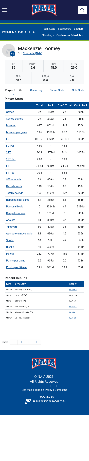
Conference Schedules (69, 35)
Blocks (10, 247)
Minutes (11, 125)
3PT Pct (11, 159)
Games (10, 112)
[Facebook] (44, 386)
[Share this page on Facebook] (14, 342)
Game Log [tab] (36, 90)
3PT (8, 152)
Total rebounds (14, 193)
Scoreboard (64, 28)
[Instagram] (38, 386)
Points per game (15, 260)
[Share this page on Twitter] (21, 342)
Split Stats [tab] (78, 90)
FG (7, 139)
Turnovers (12, 226)
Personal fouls (14, 206)
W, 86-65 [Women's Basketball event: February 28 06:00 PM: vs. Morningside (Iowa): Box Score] (73, 289)
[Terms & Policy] (43, 390)
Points (10, 253)
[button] (37, 342)
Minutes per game (16, 132)
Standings (48, 35)
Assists (10, 220)
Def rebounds (14, 186)
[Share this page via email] (29, 342)
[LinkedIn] (56, 386)
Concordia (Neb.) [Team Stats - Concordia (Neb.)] (32, 53)
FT (7, 166)
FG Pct (10, 145)
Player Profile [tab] (13, 90)
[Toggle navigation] (4, 10)
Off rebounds (13, 179)
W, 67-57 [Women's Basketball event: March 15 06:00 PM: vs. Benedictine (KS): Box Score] (73, 306)
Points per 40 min (16, 267)
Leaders (79, 28)
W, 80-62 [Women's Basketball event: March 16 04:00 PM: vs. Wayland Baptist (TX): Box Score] (73, 312)
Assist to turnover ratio (19, 233)
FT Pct (10, 172)
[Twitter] (32, 386)
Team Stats (48, 28)
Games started (14, 118)
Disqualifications (15, 213)
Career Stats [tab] (57, 90)
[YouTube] (50, 386)
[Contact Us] (61, 390)
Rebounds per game (17, 199)
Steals (10, 240)
